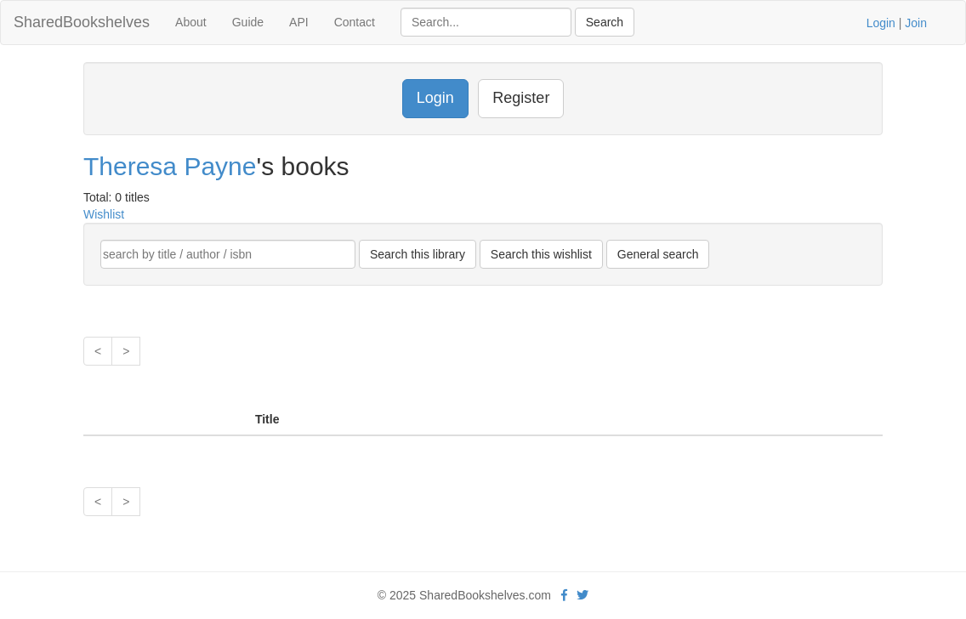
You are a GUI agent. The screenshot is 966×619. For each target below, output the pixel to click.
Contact (354, 22)
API (299, 22)
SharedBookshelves (82, 22)
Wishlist (103, 214)
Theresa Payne (169, 166)
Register (520, 97)
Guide (248, 22)
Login (881, 23)
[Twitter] (582, 595)
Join (916, 23)
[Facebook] (564, 595)
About (191, 22)
